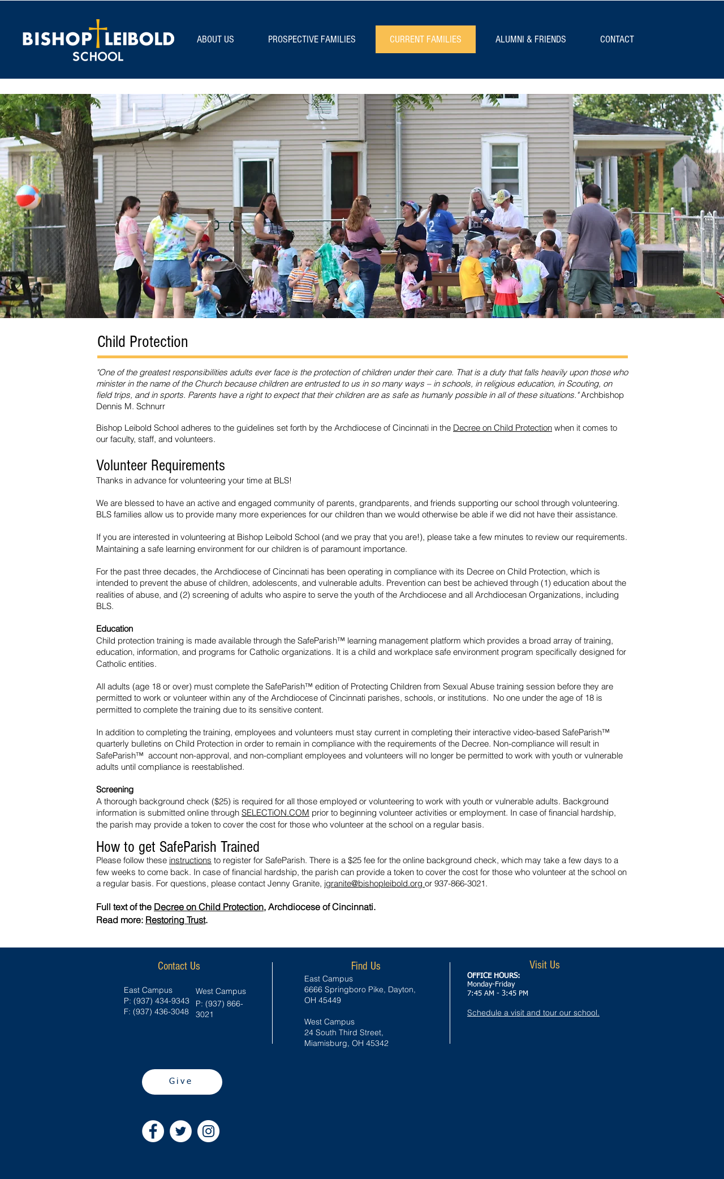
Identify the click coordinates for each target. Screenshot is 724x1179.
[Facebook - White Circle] (153, 1131)
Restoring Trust (175, 919)
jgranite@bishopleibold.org (374, 883)
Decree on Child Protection (502, 427)
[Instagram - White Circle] (208, 1131)
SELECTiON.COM (275, 812)
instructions (190, 860)
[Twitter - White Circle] (181, 1131)
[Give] (182, 1082)
